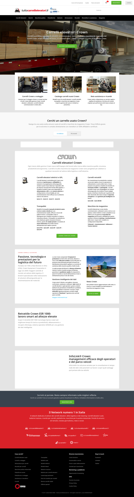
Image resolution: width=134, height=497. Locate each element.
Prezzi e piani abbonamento (77, 463)
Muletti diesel (45, 466)
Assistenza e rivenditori (21, 478)
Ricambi (77, 18)
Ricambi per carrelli (20, 466)
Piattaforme (51, 18)
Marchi (30, 18)
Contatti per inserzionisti (76, 466)
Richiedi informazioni (67, 46)
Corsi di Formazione (77, 3)
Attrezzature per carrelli (21, 463)
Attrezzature (68, 18)
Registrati (116, 3)
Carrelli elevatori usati (21, 457)
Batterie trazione (45, 469)
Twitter (97, 463)
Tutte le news (93, 293)
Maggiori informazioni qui (59, 297)
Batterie (59, 18)
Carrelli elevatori (21, 18)
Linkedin (97, 460)
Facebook (98, 457)
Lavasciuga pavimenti (47, 475)
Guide (87, 3)
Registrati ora (67, 402)
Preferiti (106, 2)
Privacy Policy (73, 483)
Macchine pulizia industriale (23, 469)
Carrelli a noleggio (20, 460)
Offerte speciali (45, 484)
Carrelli (17, 481)
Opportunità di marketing (76, 473)
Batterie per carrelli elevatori (49, 472)
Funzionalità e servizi (75, 460)
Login (129, 3)
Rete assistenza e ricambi (101, 96)
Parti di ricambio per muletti (49, 478)
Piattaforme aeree (20, 472)
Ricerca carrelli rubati (47, 481)
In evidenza (60, 133)
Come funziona (73, 457)
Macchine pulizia (40, 18)
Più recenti (74, 133)
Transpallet (44, 457)
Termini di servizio (74, 480)
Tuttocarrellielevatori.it (37, 10)
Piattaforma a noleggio (21, 475)
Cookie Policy (73, 486)
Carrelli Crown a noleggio (32, 96)
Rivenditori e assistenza (89, 18)
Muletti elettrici (45, 463)
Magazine (102, 18)
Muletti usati (44, 460)
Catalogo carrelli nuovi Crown (67, 96)
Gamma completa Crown (67, 235)
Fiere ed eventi (95, 3)
